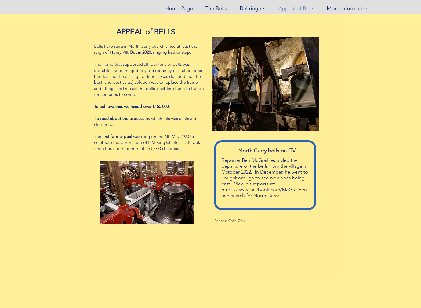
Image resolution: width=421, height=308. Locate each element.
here (108, 124)
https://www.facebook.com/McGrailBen (264, 190)
